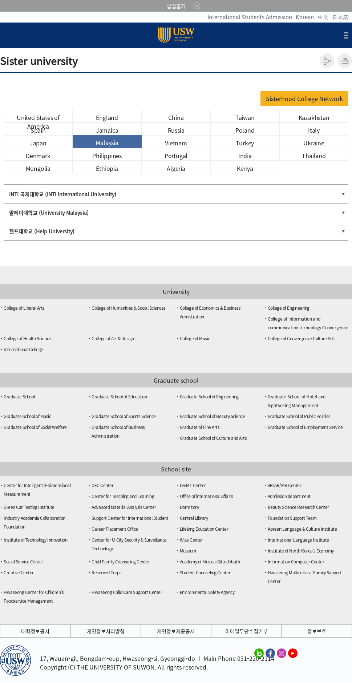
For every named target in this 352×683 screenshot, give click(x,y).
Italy (314, 130)
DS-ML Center (193, 485)
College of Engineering (288, 308)
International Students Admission (249, 17)
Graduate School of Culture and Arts (213, 438)
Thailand (313, 155)
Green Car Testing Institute (29, 507)
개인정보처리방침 (106, 631)
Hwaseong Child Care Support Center (127, 592)
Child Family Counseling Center (121, 561)
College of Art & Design (113, 338)
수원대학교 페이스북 (270, 652)
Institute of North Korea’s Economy (301, 550)
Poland (245, 130)
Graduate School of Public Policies (299, 416)
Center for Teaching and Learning (123, 496)
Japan (38, 142)
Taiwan (245, 117)
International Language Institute (298, 540)
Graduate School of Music (27, 416)
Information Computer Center (296, 561)
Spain (38, 130)
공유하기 (327, 60)
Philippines (107, 155)
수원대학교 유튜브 (293, 652)
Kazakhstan (314, 117)
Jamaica (107, 130)
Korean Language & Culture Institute (302, 529)
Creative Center (19, 572)
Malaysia (107, 142)
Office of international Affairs (206, 496)
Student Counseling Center (205, 572)
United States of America (38, 118)
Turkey (245, 142)
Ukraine (313, 142)
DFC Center (102, 485)
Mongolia (38, 168)
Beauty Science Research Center (298, 507)
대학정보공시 (35, 631)
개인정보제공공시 (176, 631)
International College (23, 349)
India (245, 155)
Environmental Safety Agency (207, 592)
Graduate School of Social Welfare (35, 427)
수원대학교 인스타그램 (281, 652)
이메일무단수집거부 (246, 631)
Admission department (289, 496)
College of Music (195, 338)
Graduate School (19, 396)
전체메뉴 (346, 35)
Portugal (176, 155)
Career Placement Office (115, 529)
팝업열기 (176, 5)
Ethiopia (107, 168)
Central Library (194, 518)
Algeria (176, 168)
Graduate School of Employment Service (305, 427)
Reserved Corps (106, 572)
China (175, 117)
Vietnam (176, 142)
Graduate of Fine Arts (200, 427)
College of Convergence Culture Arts (302, 338)
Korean (305, 17)
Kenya (245, 168)
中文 (322, 17)
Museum (188, 550)
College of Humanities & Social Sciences (129, 308)
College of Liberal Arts (24, 308)
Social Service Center (23, 561)
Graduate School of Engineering (209, 396)
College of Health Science (27, 338)
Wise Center (191, 540)
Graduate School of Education (119, 396)
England (107, 117)
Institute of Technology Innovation (35, 540)
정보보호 (316, 631)
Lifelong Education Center (204, 529)
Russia (176, 130)
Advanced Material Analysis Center (124, 507)
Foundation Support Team (292, 518)
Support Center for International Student (130, 518)
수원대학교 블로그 (259, 652)
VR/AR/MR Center (285, 485)
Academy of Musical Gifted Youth (210, 561)
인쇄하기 (344, 60)
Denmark (38, 155)
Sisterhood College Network (304, 98)
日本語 (340, 17)
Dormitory (189, 507)
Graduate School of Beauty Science (212, 416)
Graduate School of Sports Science (124, 416)
